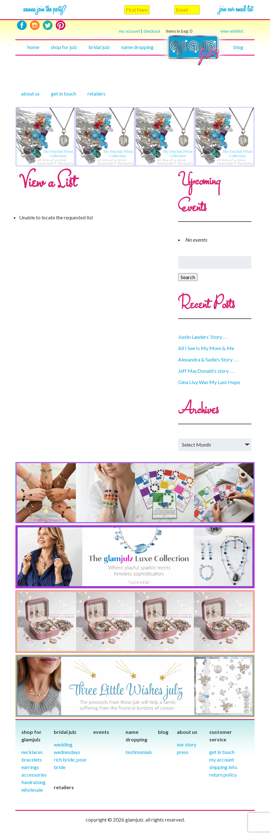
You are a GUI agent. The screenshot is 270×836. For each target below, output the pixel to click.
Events (101, 732)
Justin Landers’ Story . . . (203, 337)
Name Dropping (137, 47)
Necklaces (32, 752)
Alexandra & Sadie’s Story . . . (208, 359)
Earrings (30, 767)
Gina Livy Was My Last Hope (209, 382)
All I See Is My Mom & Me (206, 348)
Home (33, 47)
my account (129, 31)
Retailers (96, 93)
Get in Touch (221, 752)
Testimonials (139, 752)
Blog (238, 47)
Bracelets (31, 759)
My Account (221, 759)
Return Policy (223, 775)
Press (182, 752)
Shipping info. (223, 767)
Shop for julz (64, 47)
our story (186, 744)
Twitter (48, 25)
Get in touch (63, 93)
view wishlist (231, 31)
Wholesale (32, 790)
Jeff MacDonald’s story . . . (206, 371)
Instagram (35, 25)
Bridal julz (99, 47)
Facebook (22, 25)
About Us (30, 93)
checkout (167, 31)
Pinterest (60, 25)
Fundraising (33, 782)
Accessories (34, 775)
